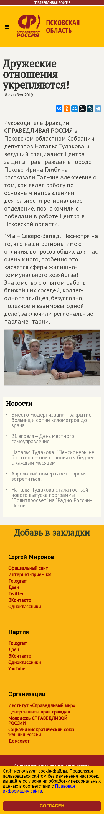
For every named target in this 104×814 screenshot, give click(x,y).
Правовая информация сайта (39, 788)
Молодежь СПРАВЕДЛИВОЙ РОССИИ (37, 721)
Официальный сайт (28, 568)
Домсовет (19, 740)
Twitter (16, 593)
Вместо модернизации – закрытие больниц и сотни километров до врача (49, 420)
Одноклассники (24, 606)
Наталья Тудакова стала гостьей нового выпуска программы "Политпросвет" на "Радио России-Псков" (49, 498)
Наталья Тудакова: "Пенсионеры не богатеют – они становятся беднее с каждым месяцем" (50, 458)
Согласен (52, 805)
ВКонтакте (19, 600)
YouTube (16, 668)
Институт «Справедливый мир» (41, 705)
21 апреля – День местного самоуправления (40, 439)
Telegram (17, 580)
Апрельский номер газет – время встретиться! (46, 476)
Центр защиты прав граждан (39, 711)
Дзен (13, 587)
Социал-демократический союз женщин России (41, 732)
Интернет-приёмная (29, 574)
